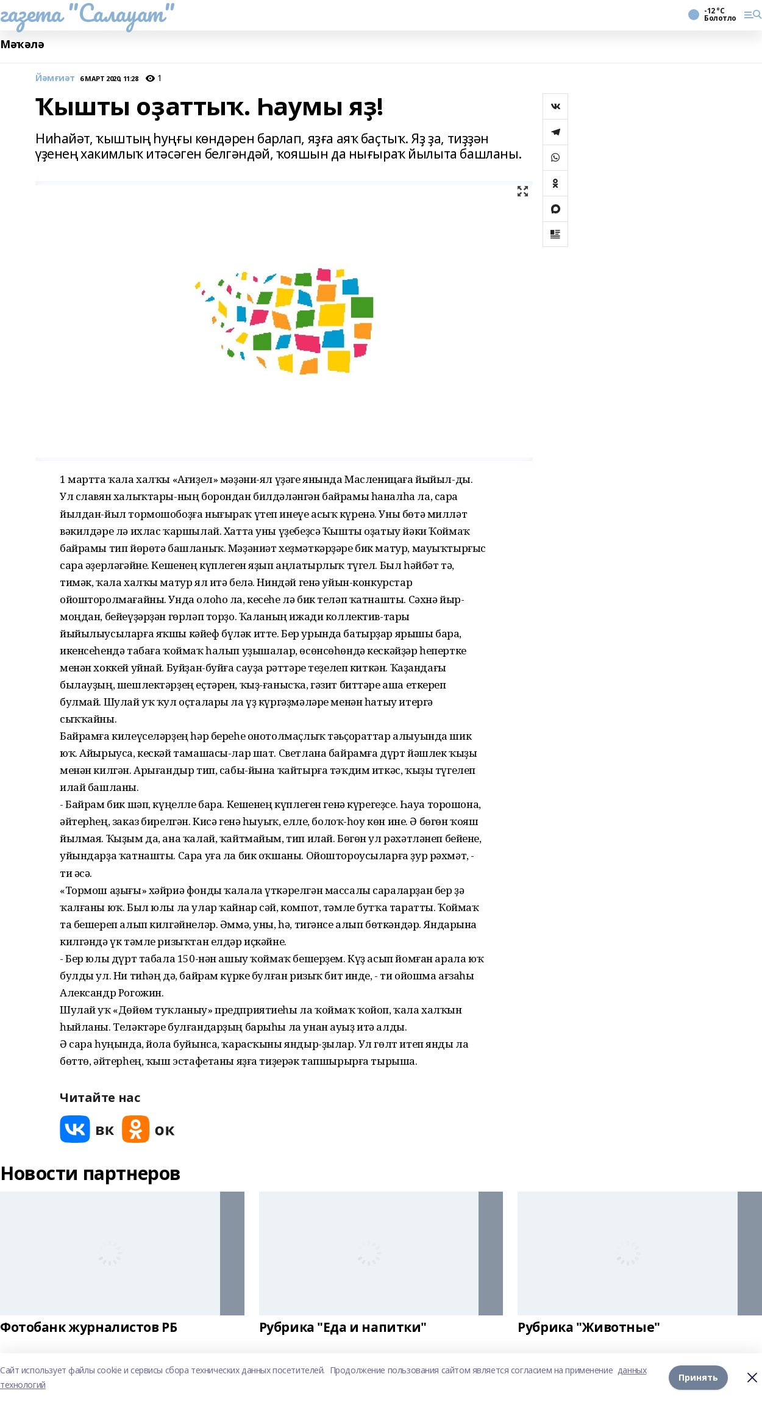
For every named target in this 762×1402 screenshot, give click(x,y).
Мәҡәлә (22, 44)
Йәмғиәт (55, 78)
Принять (698, 1377)
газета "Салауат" (87, 13)
